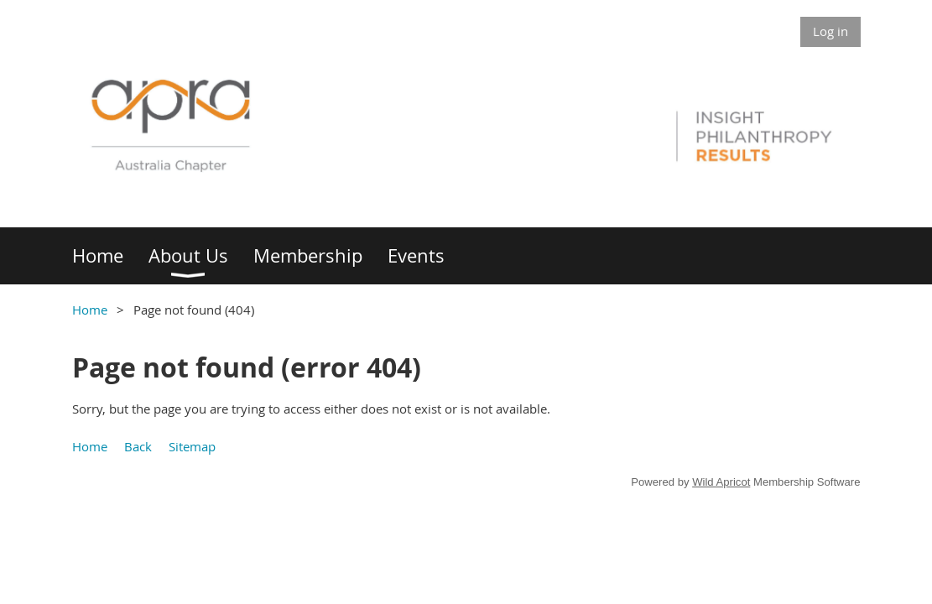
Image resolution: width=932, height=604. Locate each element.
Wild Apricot (721, 482)
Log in (830, 31)
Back (138, 446)
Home (89, 309)
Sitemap (192, 446)
